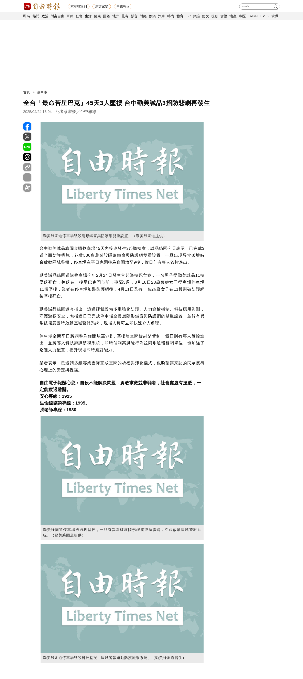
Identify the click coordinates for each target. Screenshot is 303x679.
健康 (97, 16)
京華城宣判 (79, 6)
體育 (180, 16)
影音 (134, 16)
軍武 (70, 16)
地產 (233, 16)
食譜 (223, 16)
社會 (79, 16)
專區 (242, 16)
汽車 (161, 16)
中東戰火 (123, 6)
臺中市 (42, 92)
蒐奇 (125, 16)
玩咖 (214, 16)
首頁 (26, 92)
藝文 (205, 16)
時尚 (170, 16)
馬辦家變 (101, 6)
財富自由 (57, 16)
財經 (143, 16)
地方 (115, 16)
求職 (275, 16)
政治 (45, 16)
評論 (196, 16)
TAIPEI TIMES (258, 16)
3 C (188, 16)
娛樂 (152, 16)
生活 (88, 16)
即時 (26, 16)
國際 (106, 16)
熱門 (36, 16)
